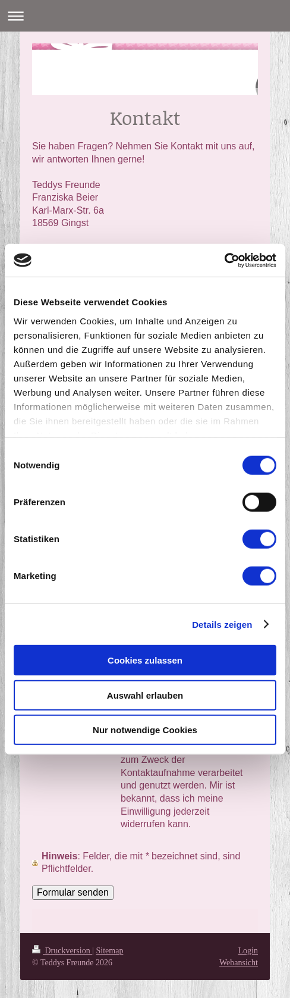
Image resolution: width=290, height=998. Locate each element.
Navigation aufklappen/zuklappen (145, 16)
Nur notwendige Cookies (145, 730)
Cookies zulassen (145, 660)
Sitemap (110, 950)
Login (248, 950)
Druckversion (62, 950)
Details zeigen (222, 624)
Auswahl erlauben (145, 695)
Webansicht (238, 962)
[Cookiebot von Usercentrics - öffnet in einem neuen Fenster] (224, 260)
